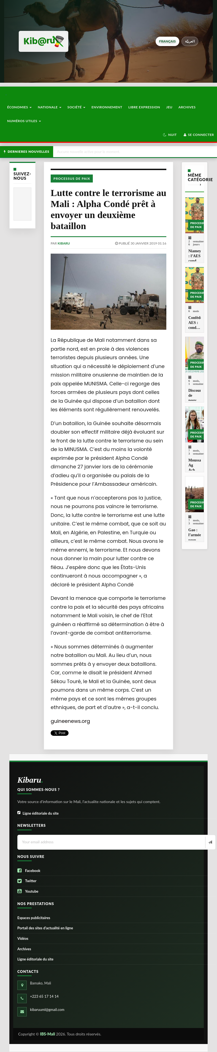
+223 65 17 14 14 (44, 996)
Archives (187, 107)
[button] (170, 135)
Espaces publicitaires (33, 918)
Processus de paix (71, 178)
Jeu (169, 107)
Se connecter (198, 135)
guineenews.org (70, 721)
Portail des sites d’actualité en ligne (45, 928)
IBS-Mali (47, 1034)
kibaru (64, 243)
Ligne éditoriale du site (38, 813)
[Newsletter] (209, 842)
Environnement (106, 107)
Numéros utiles (24, 121)
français (167, 41)
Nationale (49, 107)
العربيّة (190, 41)
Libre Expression (144, 107)
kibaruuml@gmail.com (47, 1009)
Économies (19, 107)
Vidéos (22, 938)
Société (76, 107)
